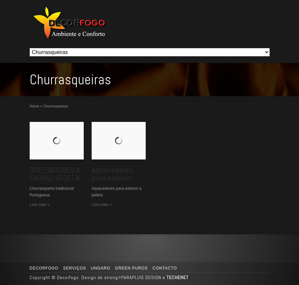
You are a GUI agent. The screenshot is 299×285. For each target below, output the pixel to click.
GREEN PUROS (131, 268)
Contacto (165, 268)
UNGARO (100, 268)
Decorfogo (44, 268)
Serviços (74, 268)
